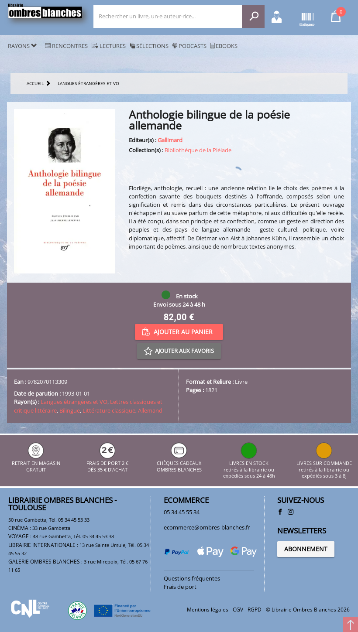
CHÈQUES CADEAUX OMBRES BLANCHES (179, 463)
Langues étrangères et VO (74, 402)
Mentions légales (207, 609)
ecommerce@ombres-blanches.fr (207, 527)
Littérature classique (109, 410)
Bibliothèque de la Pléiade (198, 150)
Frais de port (180, 587)
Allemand (150, 410)
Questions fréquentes (192, 578)
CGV (238, 609)
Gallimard (170, 140)
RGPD (255, 609)
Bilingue (69, 410)
